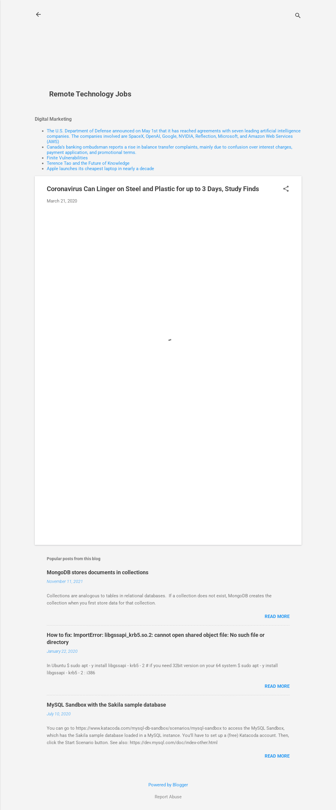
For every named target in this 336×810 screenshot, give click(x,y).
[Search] (298, 16)
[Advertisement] (92, 48)
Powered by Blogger (168, 785)
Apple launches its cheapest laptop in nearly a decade (100, 168)
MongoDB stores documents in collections (97, 572)
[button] (286, 189)
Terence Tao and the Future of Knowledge (88, 163)
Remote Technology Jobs (90, 94)
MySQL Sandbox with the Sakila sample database (106, 705)
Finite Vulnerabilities (67, 158)
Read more (277, 616)
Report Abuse (168, 797)
